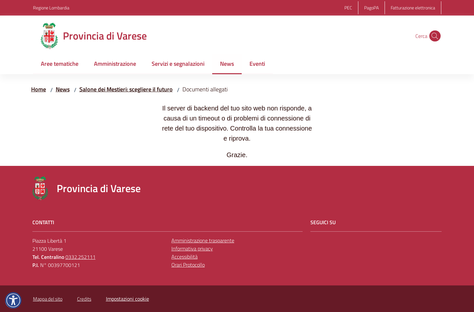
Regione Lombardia (51, 7)
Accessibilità (184, 256)
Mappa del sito (48, 299)
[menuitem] (59, 64)
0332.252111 (80, 257)
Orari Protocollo (188, 265)
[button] (433, 36)
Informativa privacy (192, 248)
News (63, 89)
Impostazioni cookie (127, 299)
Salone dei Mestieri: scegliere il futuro (126, 89)
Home (38, 89)
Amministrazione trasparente (202, 240)
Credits (84, 299)
